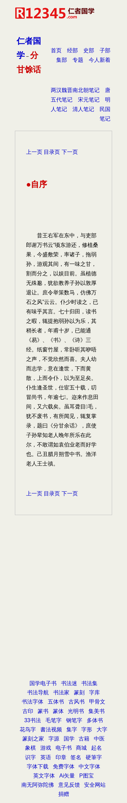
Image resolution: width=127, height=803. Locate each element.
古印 (27, 711)
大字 (102, 729)
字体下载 (37, 766)
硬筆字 (94, 757)
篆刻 (79, 692)
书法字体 (32, 702)
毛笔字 (53, 720)
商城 (81, 748)
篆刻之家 (33, 739)
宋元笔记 (89, 100)
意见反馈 (69, 785)
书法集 (89, 683)
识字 (30, 757)
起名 (96, 748)
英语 (45, 757)
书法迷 (69, 683)
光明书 (76, 711)
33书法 (32, 720)
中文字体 (89, 766)
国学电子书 (43, 683)
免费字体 (64, 766)
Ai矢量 (67, 776)
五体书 (56, 702)
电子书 (64, 748)
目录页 (52, 152)
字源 (53, 739)
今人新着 (99, 60)
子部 (105, 50)
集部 (61, 60)
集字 (71, 729)
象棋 (30, 748)
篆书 (43, 711)
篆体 (58, 711)
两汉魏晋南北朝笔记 (75, 90)
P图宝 (86, 776)
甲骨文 (97, 702)
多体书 (95, 720)
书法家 (61, 692)
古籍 (84, 739)
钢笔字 (74, 720)
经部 (72, 50)
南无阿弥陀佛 (37, 785)
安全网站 (95, 785)
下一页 (70, 152)
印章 (61, 757)
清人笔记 (83, 109)
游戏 (45, 748)
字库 (94, 692)
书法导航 (38, 692)
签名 (75, 757)
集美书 (96, 711)
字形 (86, 729)
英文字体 (44, 776)
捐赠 (63, 794)
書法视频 (51, 729)
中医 (99, 739)
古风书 (76, 702)
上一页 (34, 152)
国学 (69, 739)
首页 (56, 50)
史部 (88, 50)
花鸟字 (28, 729)
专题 (77, 60)
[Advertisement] (63, 608)
